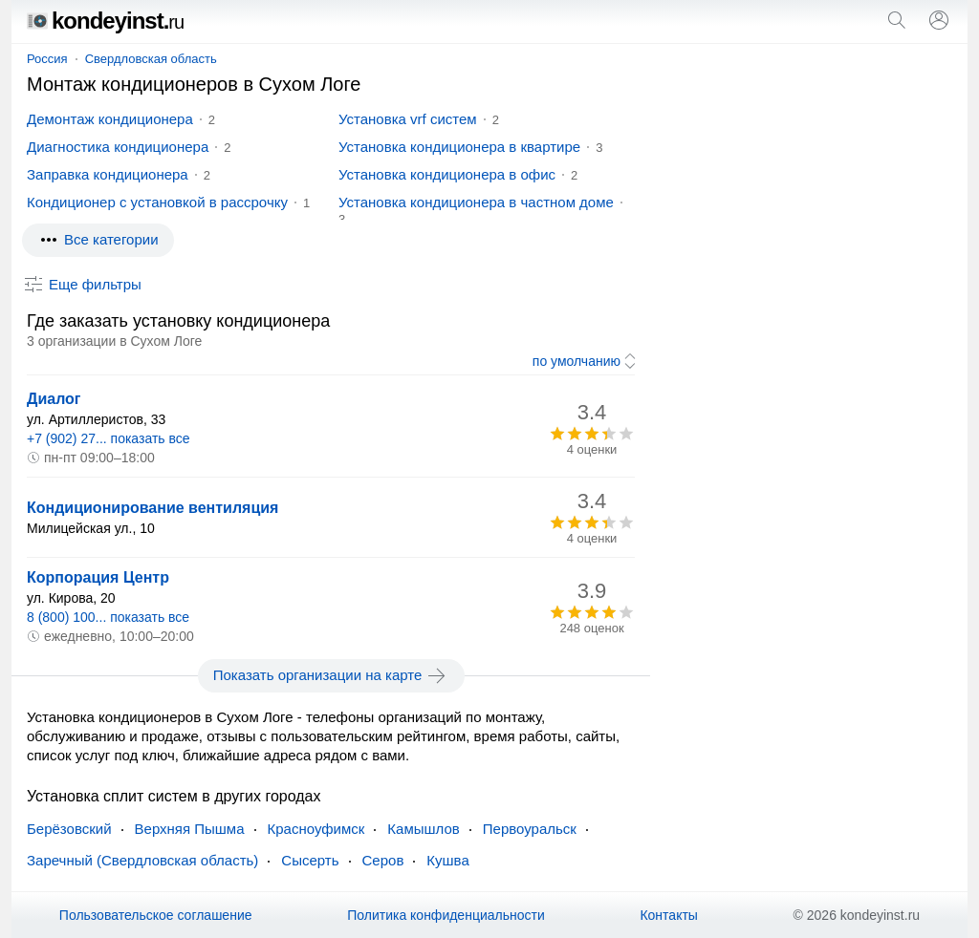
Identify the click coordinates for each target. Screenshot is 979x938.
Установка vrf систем (407, 119)
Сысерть (309, 860)
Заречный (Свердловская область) (142, 860)
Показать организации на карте (331, 675)
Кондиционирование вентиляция (152, 508)
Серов (383, 860)
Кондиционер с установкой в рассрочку (157, 202)
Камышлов (423, 829)
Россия (47, 59)
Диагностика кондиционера (117, 147)
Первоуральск (530, 829)
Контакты (668, 915)
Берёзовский (69, 829)
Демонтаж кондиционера (110, 119)
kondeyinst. (105, 20)
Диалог (54, 399)
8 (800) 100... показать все (108, 617)
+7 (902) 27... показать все (108, 438)
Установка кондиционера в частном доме (476, 202)
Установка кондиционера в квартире (459, 147)
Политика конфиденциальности (446, 915)
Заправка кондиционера (107, 174)
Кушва (447, 860)
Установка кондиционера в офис (446, 174)
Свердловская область (151, 59)
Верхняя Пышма (190, 829)
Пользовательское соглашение (155, 915)
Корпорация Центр (98, 577)
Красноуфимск (316, 829)
